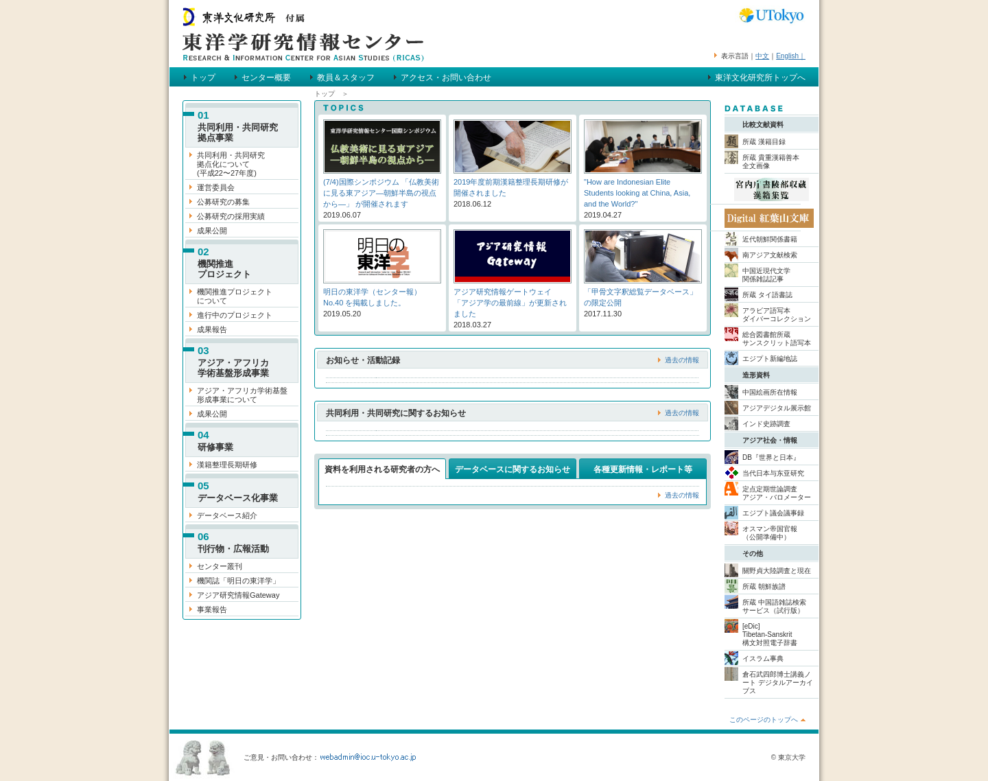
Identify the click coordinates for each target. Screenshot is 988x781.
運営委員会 (216, 187)
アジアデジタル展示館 (776, 408)
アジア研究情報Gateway (238, 595)
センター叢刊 (219, 566)
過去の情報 (682, 360)
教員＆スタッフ (346, 77)
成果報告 (212, 329)
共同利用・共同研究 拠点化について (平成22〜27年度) (231, 164)
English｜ (790, 56)
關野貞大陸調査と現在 (776, 570)
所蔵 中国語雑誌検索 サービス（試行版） (774, 606)
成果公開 (212, 230)
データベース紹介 (227, 515)
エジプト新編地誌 (769, 358)
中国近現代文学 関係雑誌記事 (766, 275)
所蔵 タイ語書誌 (767, 295)
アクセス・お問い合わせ (446, 77)
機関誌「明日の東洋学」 (238, 580)
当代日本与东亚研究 (773, 473)
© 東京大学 (788, 757)
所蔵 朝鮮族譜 (764, 586)
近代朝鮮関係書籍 (769, 239)
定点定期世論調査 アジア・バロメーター (776, 493)
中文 (762, 56)
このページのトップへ (763, 719)
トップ (203, 77)
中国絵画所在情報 (769, 392)
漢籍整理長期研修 (227, 465)
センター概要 (266, 77)
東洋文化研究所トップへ (760, 77)
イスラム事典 (763, 658)
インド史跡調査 (766, 424)
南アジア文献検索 (769, 255)
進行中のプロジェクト (234, 315)
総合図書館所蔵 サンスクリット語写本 (776, 339)
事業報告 (212, 609)
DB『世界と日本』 (771, 457)
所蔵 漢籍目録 (764, 141)
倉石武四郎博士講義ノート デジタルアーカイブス (777, 683)
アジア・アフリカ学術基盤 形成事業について (242, 395)
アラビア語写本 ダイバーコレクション (776, 315)
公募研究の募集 (223, 202)
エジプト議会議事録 (773, 513)
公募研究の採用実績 (231, 216)
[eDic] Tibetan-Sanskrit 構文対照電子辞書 (769, 634)
